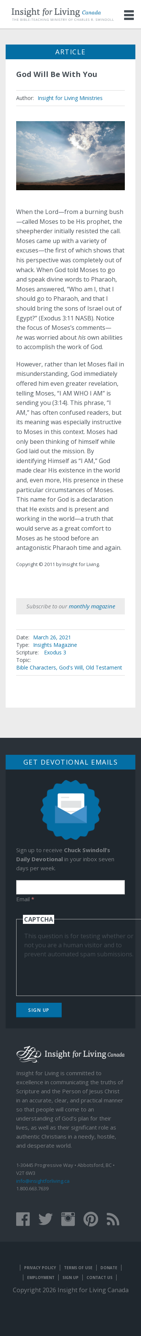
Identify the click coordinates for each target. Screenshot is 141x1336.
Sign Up (39, 1010)
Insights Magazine (55, 644)
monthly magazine (92, 606)
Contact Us (99, 1277)
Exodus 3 (55, 652)
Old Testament (104, 667)
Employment (41, 1277)
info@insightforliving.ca (43, 1180)
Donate (108, 1267)
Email (25, 899)
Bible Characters (36, 667)
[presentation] (81, 973)
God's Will (71, 667)
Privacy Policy (40, 1267)
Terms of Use (78, 1267)
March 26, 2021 (52, 637)
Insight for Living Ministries (70, 98)
